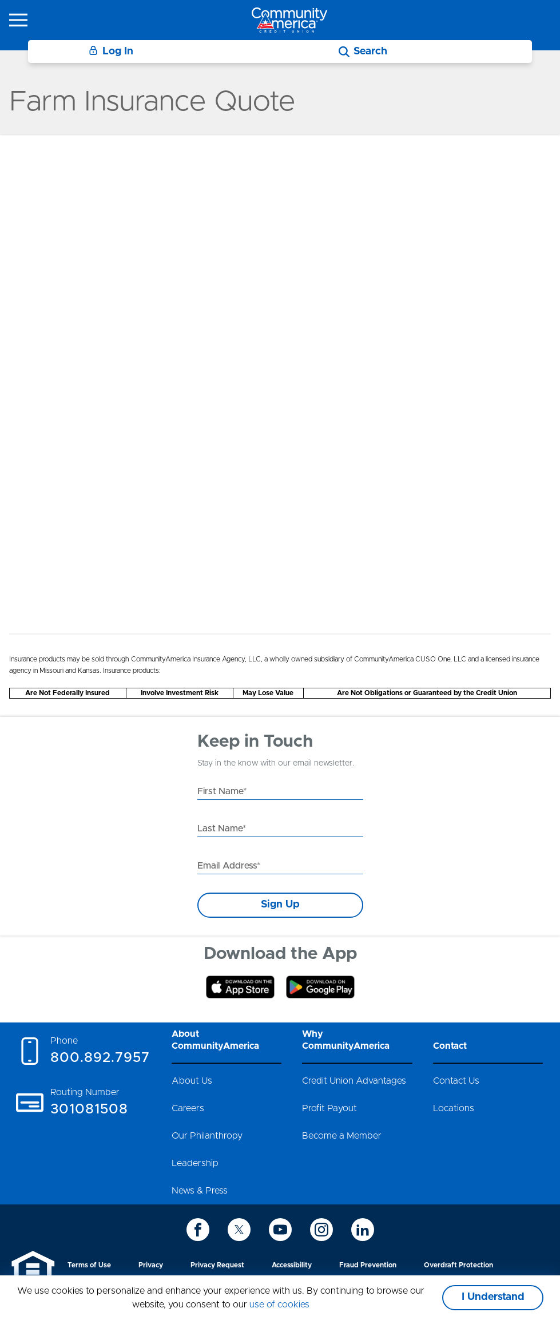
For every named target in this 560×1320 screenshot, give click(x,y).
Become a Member (342, 1135)
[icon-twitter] (239, 1229)
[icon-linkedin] (363, 1229)
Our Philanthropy (207, 1135)
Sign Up (280, 904)
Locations (453, 1108)
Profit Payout (329, 1108)
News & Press (200, 1190)
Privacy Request (217, 1265)
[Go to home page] (289, 19)
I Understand (493, 1297)
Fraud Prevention (367, 1265)
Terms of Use (89, 1265)
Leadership (195, 1163)
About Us (192, 1080)
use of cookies (279, 1304)
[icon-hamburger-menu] (18, 20)
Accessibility (292, 1265)
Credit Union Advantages (354, 1080)
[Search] (363, 52)
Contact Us (456, 1080)
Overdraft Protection (458, 1265)
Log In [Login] (111, 51)
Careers (188, 1108)
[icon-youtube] (280, 1229)
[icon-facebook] (198, 1229)
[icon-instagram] (321, 1229)
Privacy (150, 1265)
